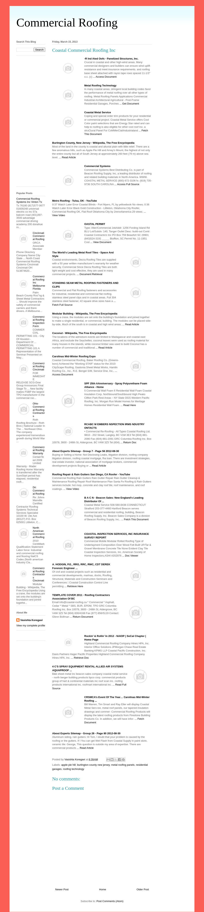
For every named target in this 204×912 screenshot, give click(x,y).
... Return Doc (128, 442)
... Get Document (129, 103)
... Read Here (128, 405)
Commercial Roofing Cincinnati (38, 366)
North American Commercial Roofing (38, 532)
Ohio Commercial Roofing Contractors (39, 409)
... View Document (100, 242)
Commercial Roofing (67, 22)
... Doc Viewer (130, 555)
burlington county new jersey (93, 764)
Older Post (143, 889)
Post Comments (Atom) (109, 901)
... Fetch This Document (135, 519)
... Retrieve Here (73, 586)
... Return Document (81, 616)
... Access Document (105, 76)
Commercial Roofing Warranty (38, 450)
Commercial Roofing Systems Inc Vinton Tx (29, 200)
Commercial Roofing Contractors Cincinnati (39, 574)
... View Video (71, 488)
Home (102, 889)
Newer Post (62, 889)
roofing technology (73, 768)
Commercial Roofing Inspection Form (38, 321)
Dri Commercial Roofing (38, 490)
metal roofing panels (122, 764)
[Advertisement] (102, 33)
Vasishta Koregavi (31, 620)
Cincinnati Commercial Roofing (38, 236)
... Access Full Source (126, 184)
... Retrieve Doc (80, 657)
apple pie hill (68, 764)
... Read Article (67, 157)
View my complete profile (30, 625)
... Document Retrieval (89, 274)
